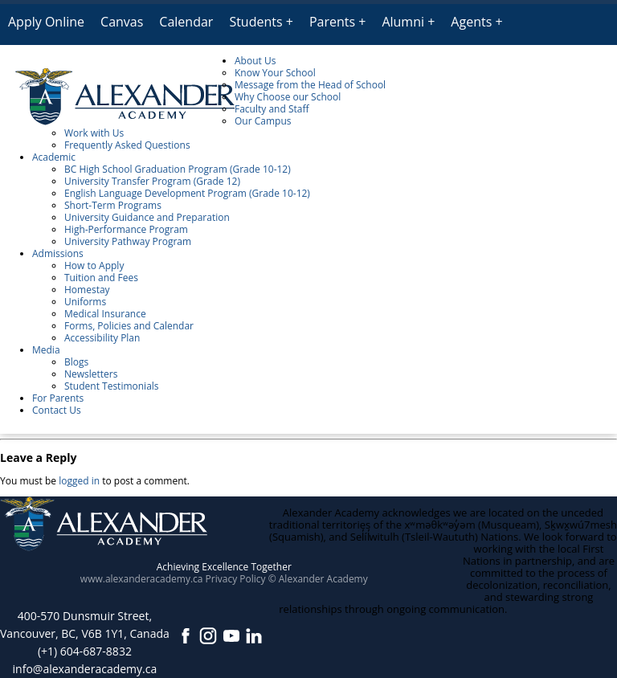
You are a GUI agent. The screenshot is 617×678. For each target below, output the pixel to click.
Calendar (186, 22)
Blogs (76, 362)
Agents (471, 22)
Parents (332, 22)
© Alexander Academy (318, 579)
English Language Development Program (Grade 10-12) (187, 193)
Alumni (403, 22)
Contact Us (56, 410)
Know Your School (275, 73)
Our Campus (263, 121)
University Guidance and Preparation (147, 217)
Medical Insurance (105, 314)
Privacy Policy (236, 579)
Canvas (121, 22)
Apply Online (46, 22)
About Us (255, 60)
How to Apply (94, 265)
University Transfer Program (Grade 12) (152, 181)
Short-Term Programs (112, 205)
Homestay (87, 289)
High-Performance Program (126, 229)
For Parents (58, 398)
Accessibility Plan (102, 338)
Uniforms (85, 301)
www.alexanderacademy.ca (141, 579)
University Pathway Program (127, 241)
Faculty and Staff (272, 109)
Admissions (58, 253)
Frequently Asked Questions (127, 145)
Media (46, 350)
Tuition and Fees (101, 277)
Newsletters (90, 374)
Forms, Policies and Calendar (129, 326)
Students (255, 22)
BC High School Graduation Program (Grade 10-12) (177, 169)
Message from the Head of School (310, 85)
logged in (79, 481)
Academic (54, 157)
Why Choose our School (288, 97)
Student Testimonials (111, 386)
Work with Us (94, 133)
